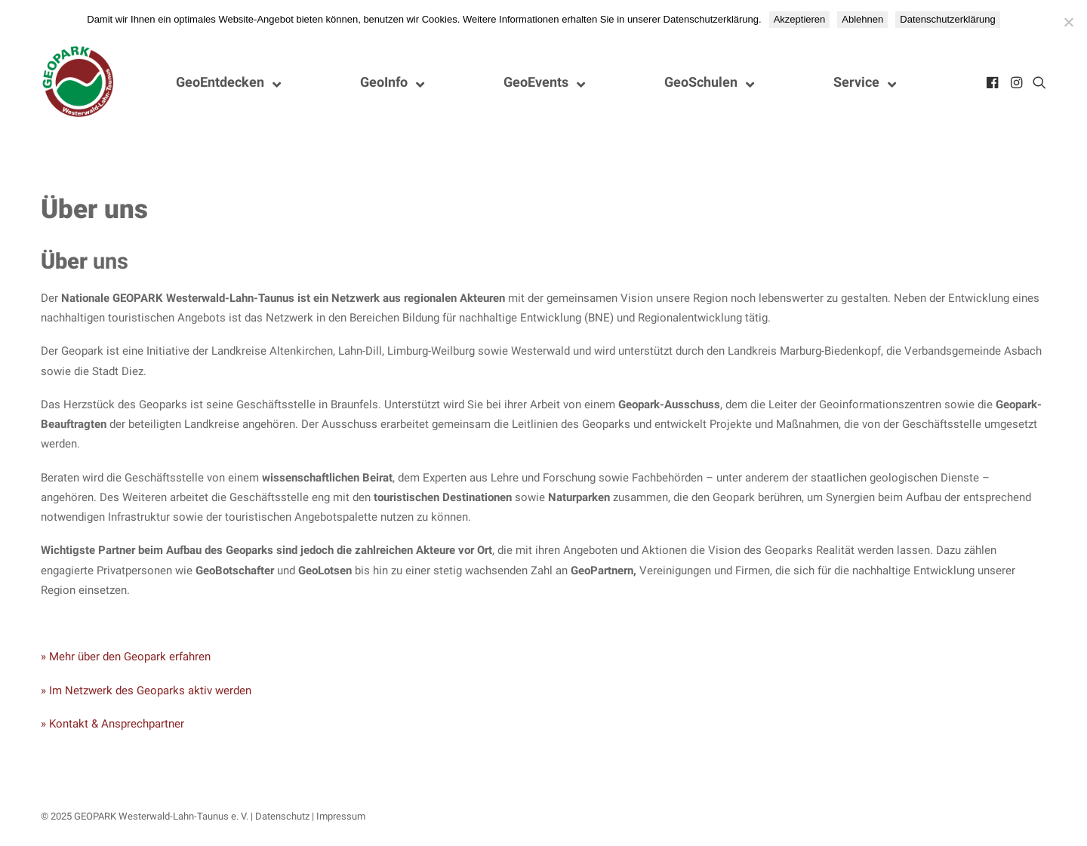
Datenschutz (282, 816)
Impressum (340, 816)
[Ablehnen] (1068, 21)
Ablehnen (862, 19)
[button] (993, 82)
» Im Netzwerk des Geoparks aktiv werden (146, 690)
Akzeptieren (800, 19)
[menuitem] (993, 82)
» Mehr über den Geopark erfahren (126, 656)
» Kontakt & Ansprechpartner (112, 724)
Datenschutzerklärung (947, 19)
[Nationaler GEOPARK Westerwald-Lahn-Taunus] (78, 82)
